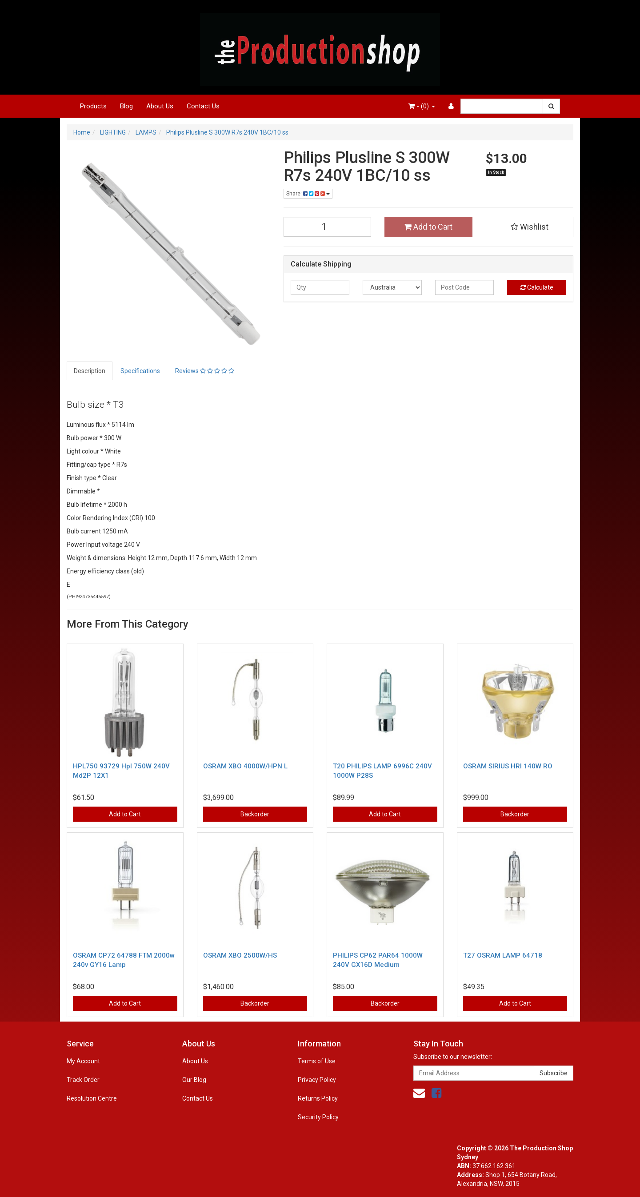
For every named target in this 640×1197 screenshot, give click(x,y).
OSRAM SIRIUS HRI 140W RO (507, 766)
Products (93, 106)
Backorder (254, 814)
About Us (159, 106)
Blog (126, 106)
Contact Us (203, 106)
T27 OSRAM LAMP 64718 (502, 955)
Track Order (83, 1079)
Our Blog (194, 1079)
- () (421, 106)
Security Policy (318, 1117)
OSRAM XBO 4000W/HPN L (245, 766)
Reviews (204, 370)
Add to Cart (428, 226)
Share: (308, 194)
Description (89, 370)
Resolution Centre (92, 1098)
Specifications (140, 370)
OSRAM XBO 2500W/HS (240, 955)
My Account (83, 1061)
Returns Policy (318, 1098)
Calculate (536, 287)
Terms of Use (317, 1061)
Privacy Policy (317, 1079)
